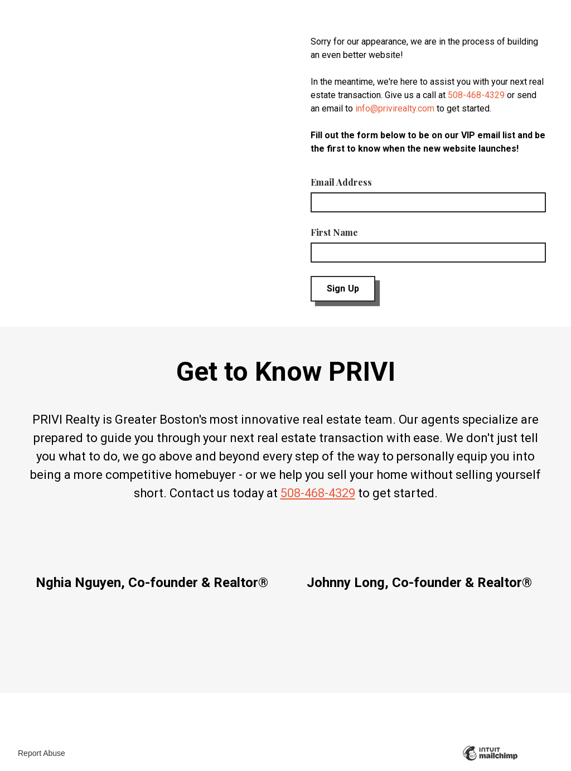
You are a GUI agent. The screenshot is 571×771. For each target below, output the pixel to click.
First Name (334, 232)
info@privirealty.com (394, 108)
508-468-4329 (476, 95)
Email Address (341, 182)
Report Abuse (41, 753)
